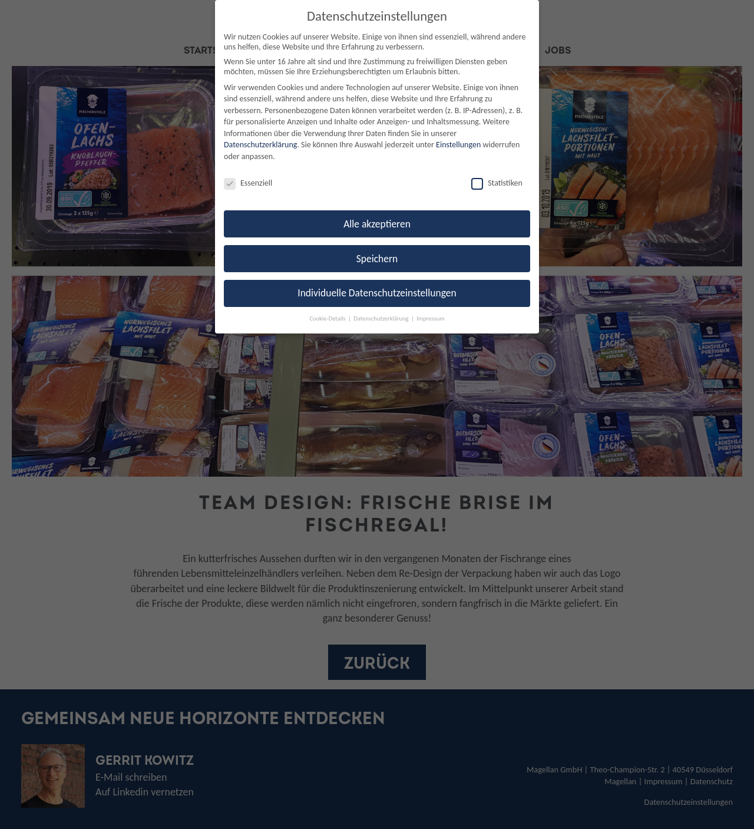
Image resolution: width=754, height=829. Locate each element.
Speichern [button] (377, 258)
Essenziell (248, 183)
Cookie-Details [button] (328, 318)
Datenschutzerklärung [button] (381, 318)
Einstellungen (458, 145)
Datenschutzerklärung (260, 145)
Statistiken (496, 183)
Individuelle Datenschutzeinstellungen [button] (376, 292)
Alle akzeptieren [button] (377, 223)
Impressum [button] (430, 318)
